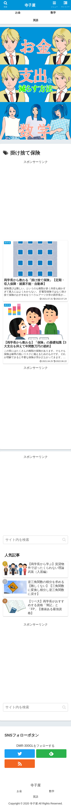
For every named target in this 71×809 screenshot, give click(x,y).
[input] (35, 540)
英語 (35, 796)
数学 (51, 791)
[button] (64, 539)
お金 (19, 791)
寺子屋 (30, 5)
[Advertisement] (35, 200)
